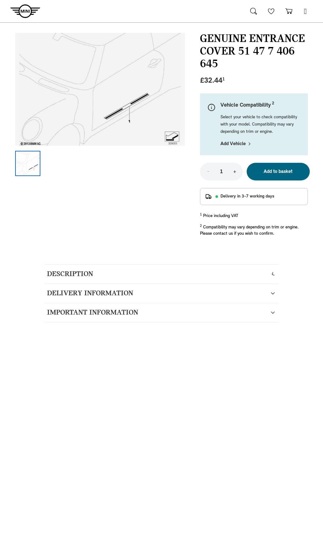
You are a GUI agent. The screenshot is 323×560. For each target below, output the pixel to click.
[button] (305, 11)
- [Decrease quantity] (208, 171)
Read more (58, 370)
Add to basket (278, 171)
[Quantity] (221, 171)
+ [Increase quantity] (234, 171)
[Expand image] (100, 89)
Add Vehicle (236, 143)
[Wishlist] (271, 11)
